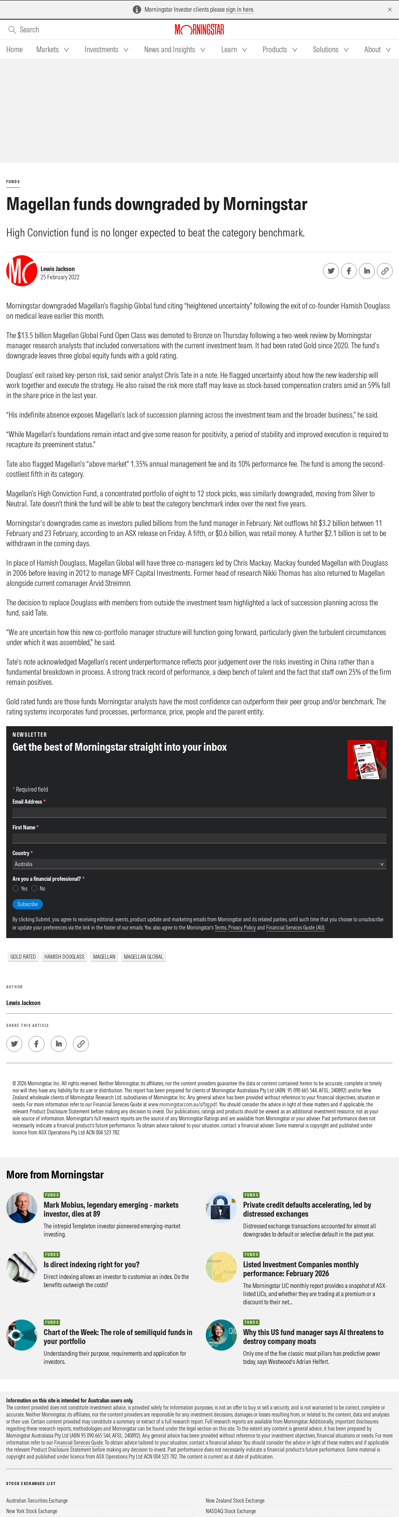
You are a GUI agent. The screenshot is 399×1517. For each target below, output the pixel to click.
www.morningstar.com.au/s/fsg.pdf (182, 1064)
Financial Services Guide (78, 1402)
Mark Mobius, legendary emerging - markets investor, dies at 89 (111, 1169)
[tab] (14, 49)
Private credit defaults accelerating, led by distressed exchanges (307, 1169)
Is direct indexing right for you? (91, 1224)
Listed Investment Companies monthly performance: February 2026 (301, 1229)
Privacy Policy (242, 822)
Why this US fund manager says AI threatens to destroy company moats (313, 1297)
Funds (13, 182)
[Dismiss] (390, 9)
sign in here (239, 9)
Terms (220, 822)
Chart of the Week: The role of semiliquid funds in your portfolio (118, 1297)
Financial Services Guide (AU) (295, 822)
